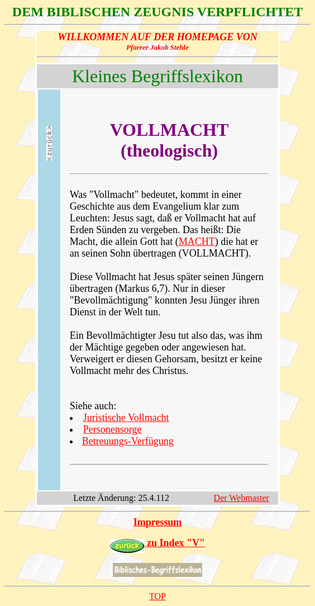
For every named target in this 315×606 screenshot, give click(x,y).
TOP (157, 596)
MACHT (197, 241)
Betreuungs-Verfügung (128, 441)
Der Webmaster (241, 498)
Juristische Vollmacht (126, 417)
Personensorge (112, 429)
